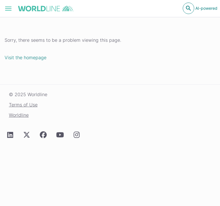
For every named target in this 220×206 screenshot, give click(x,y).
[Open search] (188, 8)
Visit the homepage (25, 57)
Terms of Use (23, 105)
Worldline (19, 115)
